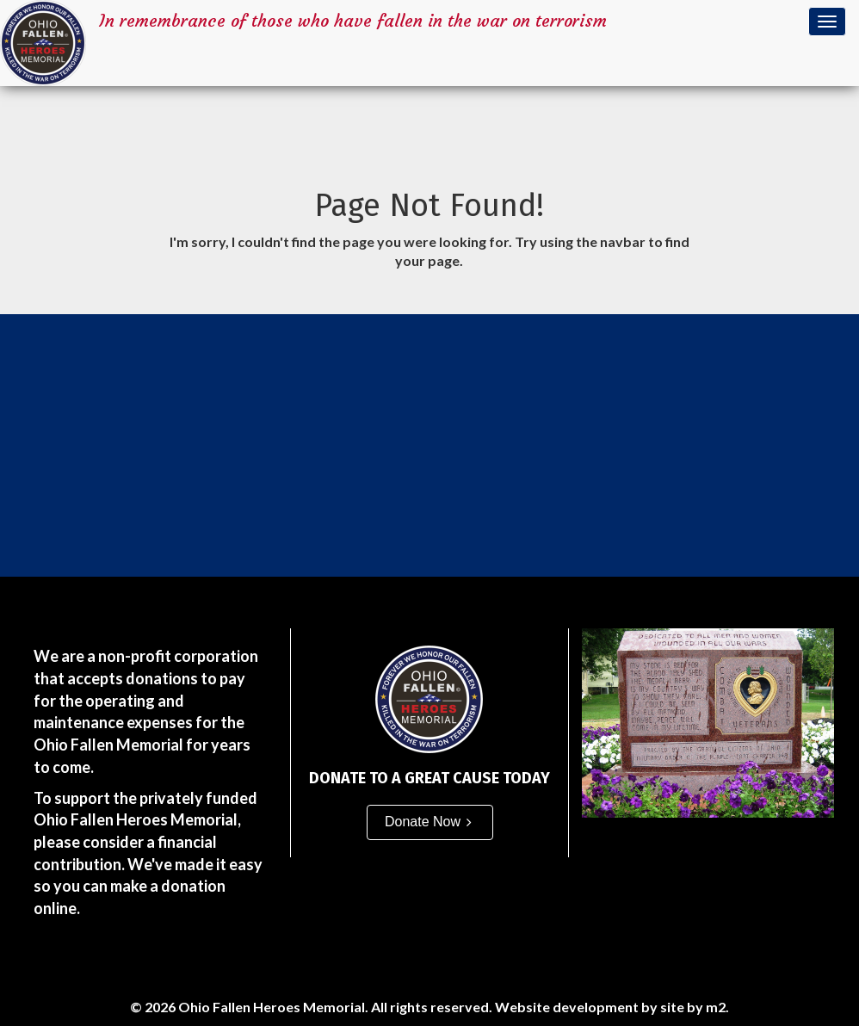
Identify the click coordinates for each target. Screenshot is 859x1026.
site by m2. (694, 1006)
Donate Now (422, 821)
